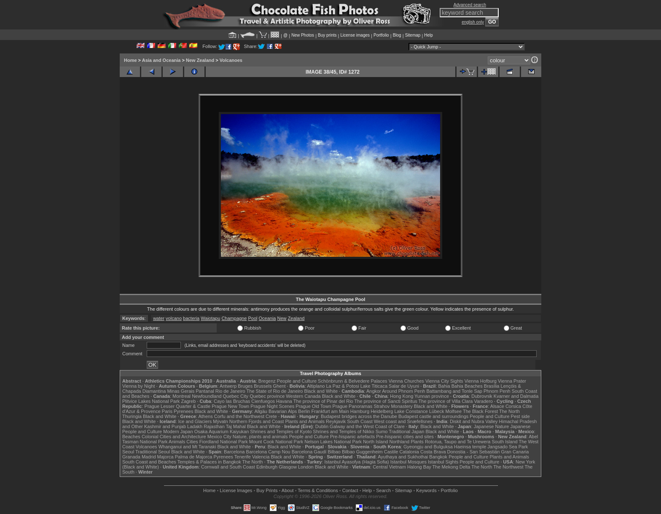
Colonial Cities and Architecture (174, 436)
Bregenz (267, 381)
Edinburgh (266, 466)
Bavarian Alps (283, 411)
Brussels (262, 386)
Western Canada (303, 396)
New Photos (302, 35)
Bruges (245, 386)
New (282, 318)
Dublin (321, 426)
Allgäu (260, 411)
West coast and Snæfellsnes (403, 421)
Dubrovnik (481, 396)
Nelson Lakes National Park (333, 441)
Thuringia (132, 416)
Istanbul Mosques (408, 461)
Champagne (234, 318)
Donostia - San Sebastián (473, 451)
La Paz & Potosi (342, 386)
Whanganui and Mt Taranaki (187, 446)
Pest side (520, 416)
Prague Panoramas (353, 406)
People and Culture (297, 381)
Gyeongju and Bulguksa (428, 446)
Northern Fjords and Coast (256, 421)
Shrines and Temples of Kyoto (281, 431)
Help (428, 35)
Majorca (165, 456)
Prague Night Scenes (272, 406)
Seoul (128, 451)
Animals (177, 441)
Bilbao (334, 451)
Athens (205, 416)
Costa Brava (433, 451)
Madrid (149, 456)
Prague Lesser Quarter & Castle (178, 406)
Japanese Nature (491, 426)
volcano (174, 318)
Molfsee (454, 411)
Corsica (513, 406)
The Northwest (508, 466)
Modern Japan (178, 431)
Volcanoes (231, 60)
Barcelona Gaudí (309, 451)
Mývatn (220, 421)
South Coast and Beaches (149, 461)
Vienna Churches (406, 381)
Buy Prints (266, 490)
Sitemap (413, 35)
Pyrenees (183, 411)
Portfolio (381, 35)
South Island (505, 441)
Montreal (181, 396)
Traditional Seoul (152, 451)
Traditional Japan (406, 431)
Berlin (304, 411)
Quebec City (236, 396)
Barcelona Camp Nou (268, 451)
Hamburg (359, 411)
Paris (167, 411)
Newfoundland (206, 396)
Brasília (492, 386)
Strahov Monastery (392, 406)
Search (383, 490)
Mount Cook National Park (276, 441)
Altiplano (316, 386)
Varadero (483, 401)
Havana (284, 401)
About (288, 490)
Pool (252, 318)
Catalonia (409, 451)
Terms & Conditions (318, 490)
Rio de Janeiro (230, 391)
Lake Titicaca (373, 386)
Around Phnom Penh (403, 391)
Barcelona (234, 451)
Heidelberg (382, 411)
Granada (131, 456)
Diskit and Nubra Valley (474, 421)
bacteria (191, 318)
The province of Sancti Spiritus (386, 401)
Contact (350, 490)
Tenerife (242, 456)
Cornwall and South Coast (228, 466)
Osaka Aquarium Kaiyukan (221, 431)
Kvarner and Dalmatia (516, 396)
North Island (375, 441)
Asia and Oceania (161, 60)
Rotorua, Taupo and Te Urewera (458, 441)
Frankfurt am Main (330, 411)
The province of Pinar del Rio (323, 401)
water (158, 318)
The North (509, 411)
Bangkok (438, 456)
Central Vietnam (389, 466)
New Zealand (200, 60)
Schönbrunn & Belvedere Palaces (352, 381)
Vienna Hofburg (481, 381)
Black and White (321, 391)
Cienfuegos (263, 401)
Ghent (279, 386)
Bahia (444, 386)
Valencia (260, 456)
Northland (400, 441)
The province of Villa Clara (446, 401)
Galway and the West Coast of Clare (367, 426)
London (306, 466)
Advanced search (470, 5)
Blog (397, 35)
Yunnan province (431, 396)
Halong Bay (419, 466)
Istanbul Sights (443, 461)
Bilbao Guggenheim (362, 451)
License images (355, 35)
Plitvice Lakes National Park (151, 401)
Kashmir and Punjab (165, 426)
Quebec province (267, 396)
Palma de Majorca (193, 456)
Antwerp (228, 386)
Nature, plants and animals (260, 436)
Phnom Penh (497, 391)
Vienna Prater (512, 381)
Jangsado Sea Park (507, 446)
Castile (391, 451)
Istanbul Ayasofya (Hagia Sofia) (356, 461)
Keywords (426, 490)
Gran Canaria (515, 451)
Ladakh (194, 426)
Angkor (373, 391)
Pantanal (205, 391)
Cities (192, 441)
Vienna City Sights (444, 381)
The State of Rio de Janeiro (275, 391)
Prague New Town (230, 406)
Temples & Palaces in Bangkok (209, 461)
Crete (271, 416)
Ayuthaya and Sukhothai (403, 456)
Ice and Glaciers (195, 421)
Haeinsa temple (470, 446)
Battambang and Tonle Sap (454, 391)
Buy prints (327, 35)
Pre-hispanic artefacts (352, 436)
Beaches (131, 436)
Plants (417, 441)
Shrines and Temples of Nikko (343, 431)
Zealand (296, 318)
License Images (236, 490)
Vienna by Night (138, 386)
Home (130, 60)
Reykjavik (336, 421)
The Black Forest (480, 411)
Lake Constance (411, 411)
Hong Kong (401, 396)
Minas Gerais (180, 391)
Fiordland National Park (223, 441)
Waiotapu (210, 318)
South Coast (360, 421)
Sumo (382, 431)
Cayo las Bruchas (232, 401)
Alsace (497, 406)
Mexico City (219, 436)
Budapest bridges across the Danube (359, 416)
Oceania (267, 318)
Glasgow (288, 466)
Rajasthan (214, 426)
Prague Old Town (313, 406)
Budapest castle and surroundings (433, 416)
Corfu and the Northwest (239, 416)
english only (473, 22)
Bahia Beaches (467, 386)
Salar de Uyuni (404, 386)
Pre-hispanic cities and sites (404, 436)
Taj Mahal (236, 426)
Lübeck (436, 411)
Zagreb (188, 401)
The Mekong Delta (451, 466)
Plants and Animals (305, 421)
